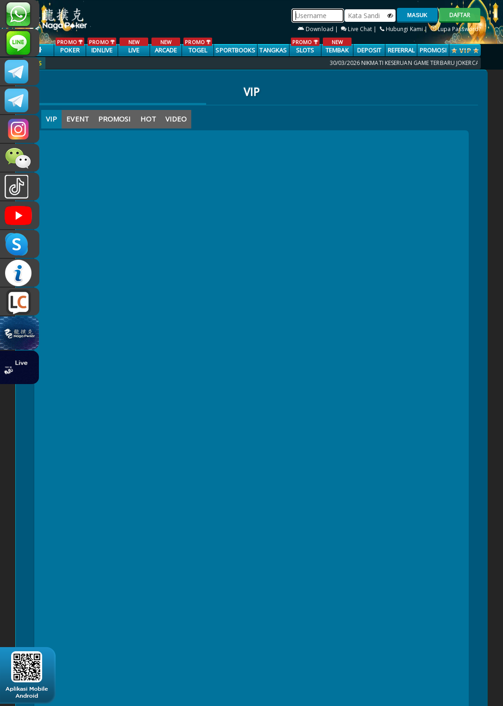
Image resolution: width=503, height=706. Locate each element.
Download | (318, 29)
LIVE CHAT (19, 301)
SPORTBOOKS (235, 50)
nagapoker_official (19, 43)
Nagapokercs (19, 100)
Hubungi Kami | (404, 29)
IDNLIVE (102, 46)
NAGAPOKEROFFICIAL (19, 215)
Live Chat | (359, 29)
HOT (148, 118)
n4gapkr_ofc (19, 129)
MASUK (417, 15)
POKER (70, 46)
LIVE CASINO (133, 51)
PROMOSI (433, 50)
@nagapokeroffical (19, 186)
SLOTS (305, 46)
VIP (51, 118)
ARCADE (165, 46)
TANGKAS (273, 50)
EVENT (77, 118)
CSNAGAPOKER (19, 71)
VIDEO (176, 118)
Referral (401, 50)
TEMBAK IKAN (337, 51)
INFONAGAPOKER (19, 273)
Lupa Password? (456, 29)
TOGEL (197, 46)
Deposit (369, 50)
